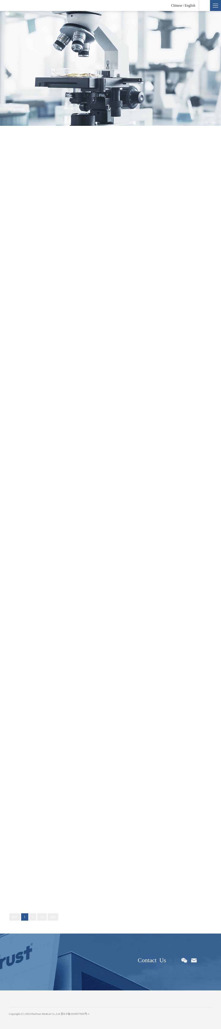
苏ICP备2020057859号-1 (75, 1013)
